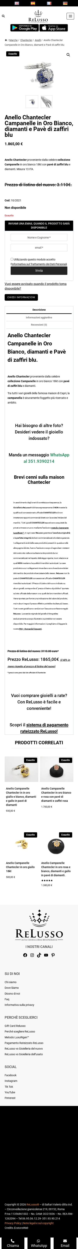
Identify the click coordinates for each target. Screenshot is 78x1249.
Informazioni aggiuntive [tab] (39, 317)
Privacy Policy (13, 1223)
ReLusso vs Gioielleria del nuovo (24, 1048)
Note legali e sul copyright (38, 1223)
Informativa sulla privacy (19, 1004)
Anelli (38, 40)
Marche (13, 40)
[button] (68, 54)
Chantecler (26, 40)
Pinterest (10, 1098)
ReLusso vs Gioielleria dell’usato (24, 1054)
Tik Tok (9, 1086)
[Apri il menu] (70, 16)
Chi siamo (10, 982)
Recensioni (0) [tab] (39, 324)
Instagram (11, 1080)
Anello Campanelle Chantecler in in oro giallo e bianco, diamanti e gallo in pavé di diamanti (21, 796)
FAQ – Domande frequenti (30, 629)
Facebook (10, 1075)
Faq (7, 999)
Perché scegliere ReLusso (20, 1031)
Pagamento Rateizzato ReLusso (24, 1043)
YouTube (10, 1092)
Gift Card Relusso (15, 1025)
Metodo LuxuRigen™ (17, 1037)
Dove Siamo (12, 987)
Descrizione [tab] (39, 309)
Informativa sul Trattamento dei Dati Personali (39, 264)
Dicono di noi (12, 993)
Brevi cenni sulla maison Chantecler (39, 479)
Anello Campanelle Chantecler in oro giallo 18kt (20, 867)
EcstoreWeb (21, 1227)
